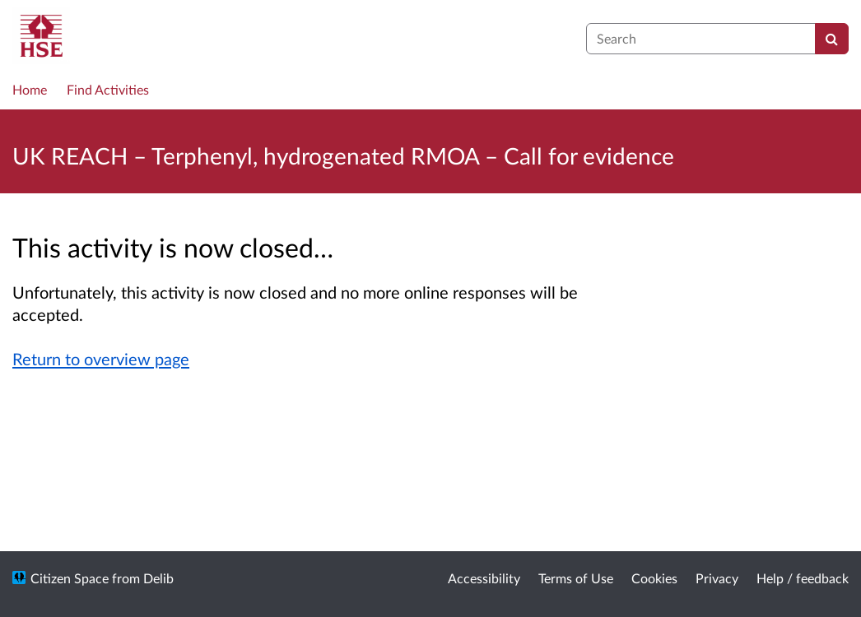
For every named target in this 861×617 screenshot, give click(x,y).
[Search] (832, 38)
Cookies (654, 578)
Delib (158, 578)
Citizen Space (69, 578)
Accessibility (484, 578)
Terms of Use (575, 578)
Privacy (717, 578)
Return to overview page (100, 359)
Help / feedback (802, 578)
